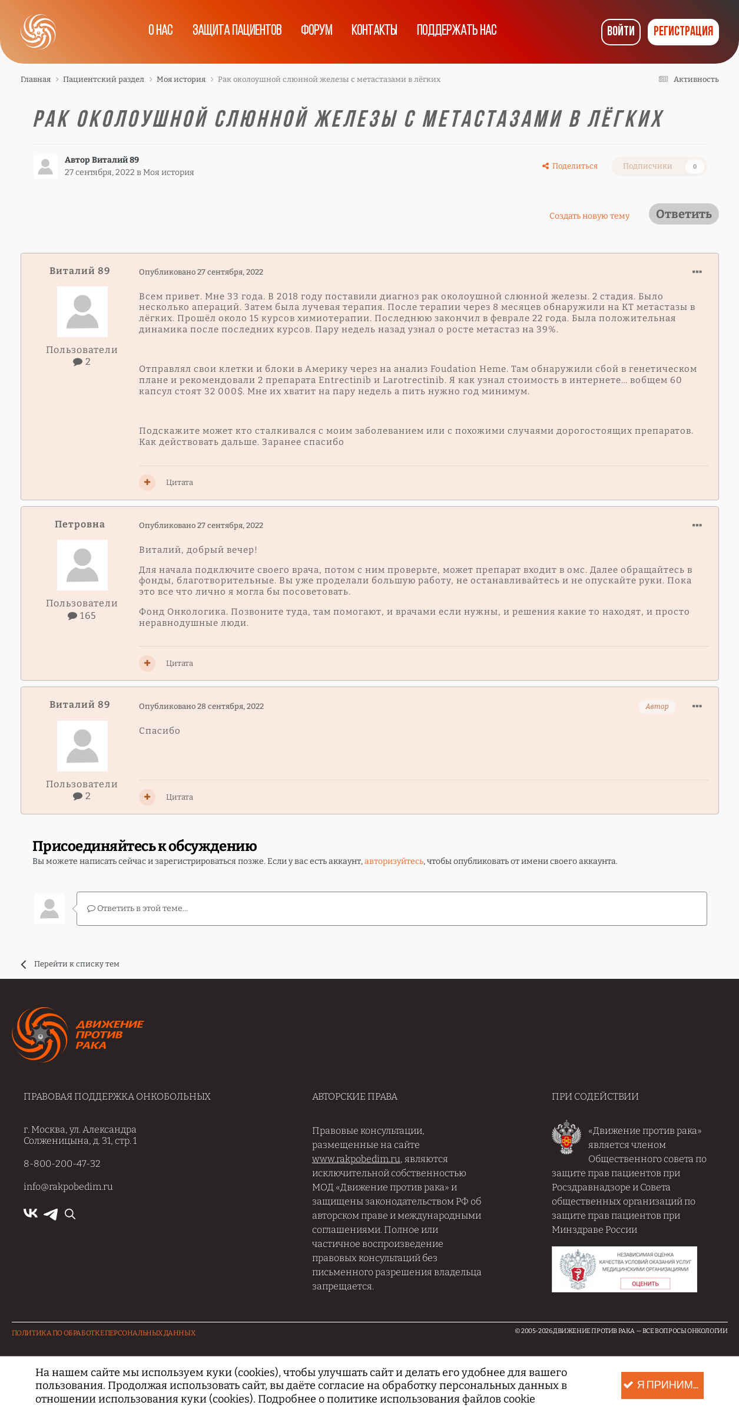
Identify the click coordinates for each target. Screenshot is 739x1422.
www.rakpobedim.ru (356, 1158)
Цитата (179, 482)
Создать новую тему (589, 216)
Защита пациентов (234, 32)
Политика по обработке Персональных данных (103, 1332)
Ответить (684, 214)
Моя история (168, 172)
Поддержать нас (461, 32)
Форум (316, 32)
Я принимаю (663, 1386)
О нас (157, 32)
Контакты (376, 32)
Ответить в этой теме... (137, 908)
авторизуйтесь (393, 861)
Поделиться (570, 165)
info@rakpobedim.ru (68, 1186)
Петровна (80, 524)
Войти (621, 32)
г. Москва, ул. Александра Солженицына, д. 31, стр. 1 (80, 1134)
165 (82, 615)
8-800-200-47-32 (62, 1163)
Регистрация (683, 32)
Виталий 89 (115, 160)
